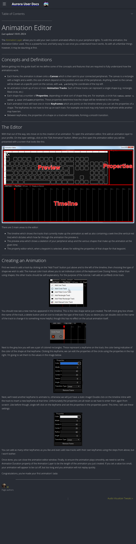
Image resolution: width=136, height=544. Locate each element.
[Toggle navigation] (4, 4)
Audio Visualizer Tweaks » (120, 498)
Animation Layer (14, 40)
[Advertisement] (68, 522)
